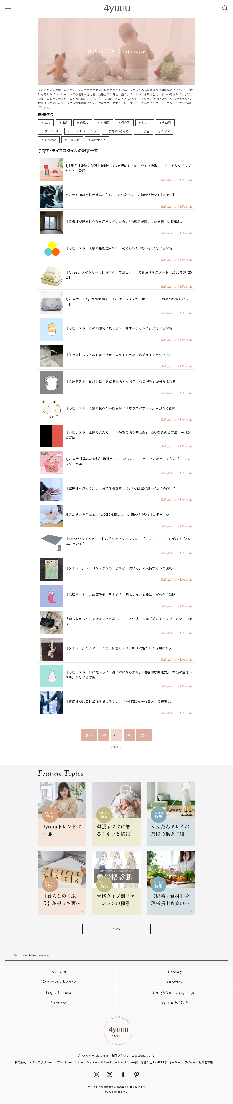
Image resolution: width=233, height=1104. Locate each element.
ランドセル (51, 131)
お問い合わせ (120, 1055)
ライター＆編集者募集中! (200, 1062)
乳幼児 (166, 122)
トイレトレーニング (83, 131)
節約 (47, 122)
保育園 (125, 122)
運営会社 (146, 1062)
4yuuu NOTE (175, 1003)
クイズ (165, 131)
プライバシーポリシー (69, 1062)
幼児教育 (50, 139)
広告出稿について (143, 1055)
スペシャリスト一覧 (125, 1062)
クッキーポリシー (97, 1062)
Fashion (58, 972)
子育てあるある (119, 131)
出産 (65, 122)
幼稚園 (105, 122)
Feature (58, 1003)
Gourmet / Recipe (58, 982)
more (116, 929)
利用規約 (20, 1062)
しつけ (146, 122)
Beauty (175, 972)
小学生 (145, 131)
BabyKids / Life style (175, 993)
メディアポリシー (40, 1062)
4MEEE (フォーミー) (168, 1062)
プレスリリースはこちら (93, 1055)
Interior (174, 982)
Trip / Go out (58, 993)
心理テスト (98, 139)
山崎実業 (73, 139)
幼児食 (84, 122)
